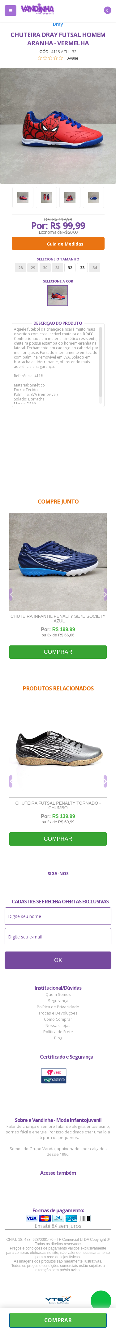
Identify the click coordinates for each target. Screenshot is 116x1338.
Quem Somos (58, 994)
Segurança (58, 1000)
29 (33, 267)
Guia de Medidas (65, 244)
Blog (58, 1038)
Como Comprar (58, 1019)
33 (82, 267)
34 (94, 267)
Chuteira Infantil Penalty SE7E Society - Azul (58, 618)
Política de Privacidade (58, 1007)
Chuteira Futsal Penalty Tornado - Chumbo (58, 805)
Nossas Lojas (58, 1025)
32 (70, 267)
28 (20, 267)
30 (45, 267)
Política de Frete (58, 1031)
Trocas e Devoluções (58, 1013)
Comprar (58, 652)
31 (57, 267)
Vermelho (57, 295)
